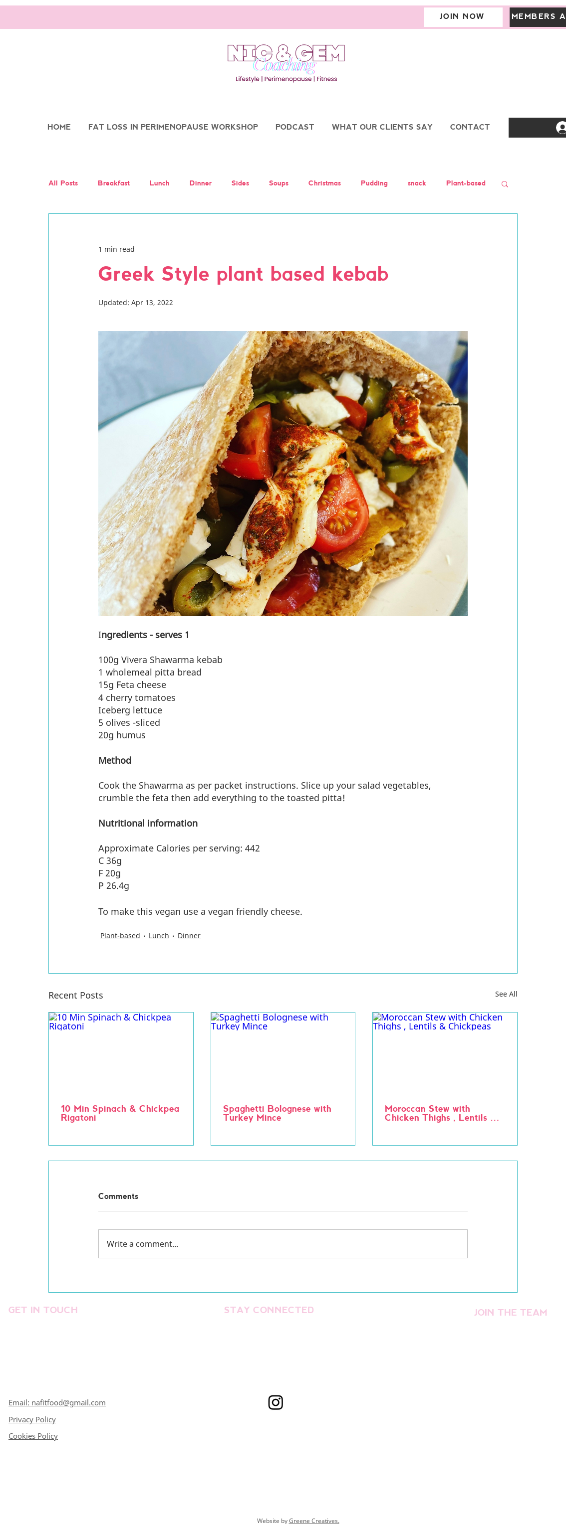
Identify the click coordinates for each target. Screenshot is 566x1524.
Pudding (374, 183)
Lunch (160, 183)
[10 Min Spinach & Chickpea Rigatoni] (121, 1053)
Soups (278, 183)
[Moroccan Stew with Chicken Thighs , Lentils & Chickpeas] (445, 1053)
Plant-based (466, 183)
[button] (505, 183)
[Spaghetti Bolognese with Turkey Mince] (283, 1053)
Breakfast (114, 183)
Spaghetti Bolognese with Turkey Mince (277, 1114)
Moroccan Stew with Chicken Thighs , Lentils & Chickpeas (441, 1114)
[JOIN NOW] (463, 17)
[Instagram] (275, 1402)
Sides (240, 183)
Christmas (324, 183)
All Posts (63, 183)
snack (417, 183)
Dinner (201, 183)
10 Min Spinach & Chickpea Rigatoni (120, 1114)
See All (506, 994)
